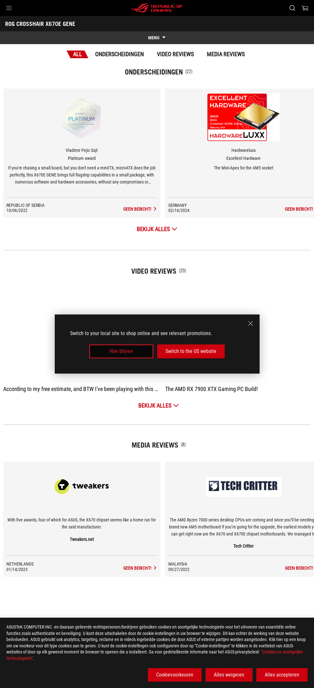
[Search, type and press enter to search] (292, 8)
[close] (250, 323)
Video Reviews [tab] (175, 54)
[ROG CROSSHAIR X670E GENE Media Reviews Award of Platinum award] (140, 209)
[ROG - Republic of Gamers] (157, 8)
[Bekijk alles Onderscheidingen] (157, 229)
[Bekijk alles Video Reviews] (158, 405)
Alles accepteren (282, 675)
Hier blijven (121, 351)
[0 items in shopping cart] (305, 8)
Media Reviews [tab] (226, 54)
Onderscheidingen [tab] (119, 54)
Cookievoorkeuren (174, 675)
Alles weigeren (229, 675)
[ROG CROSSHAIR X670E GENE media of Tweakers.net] (140, 568)
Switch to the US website (190, 351)
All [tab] (77, 54)
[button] (9, 8)
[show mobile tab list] (157, 37)
